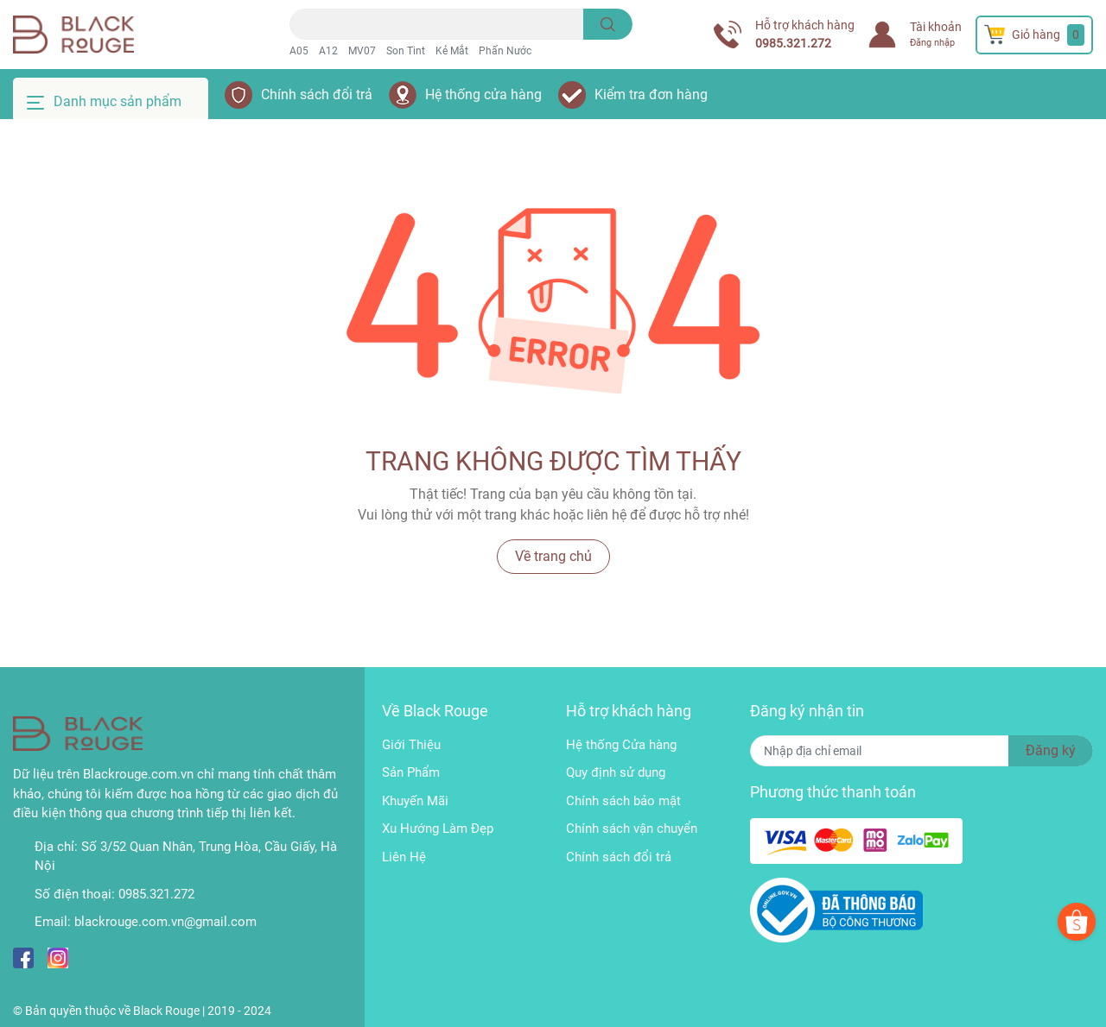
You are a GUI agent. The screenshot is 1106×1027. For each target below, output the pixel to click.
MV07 (362, 51)
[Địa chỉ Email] (921, 750)
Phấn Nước (505, 51)
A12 (328, 51)
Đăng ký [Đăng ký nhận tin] (1051, 750)
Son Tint (405, 51)
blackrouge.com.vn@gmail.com (165, 921)
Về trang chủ (553, 556)
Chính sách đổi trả (316, 94)
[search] (607, 24)
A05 (298, 51)
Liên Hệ (404, 857)
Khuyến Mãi (415, 801)
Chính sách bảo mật (623, 801)
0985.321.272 (793, 43)
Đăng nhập (932, 42)
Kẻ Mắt (451, 51)
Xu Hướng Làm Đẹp (437, 828)
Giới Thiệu (411, 745)
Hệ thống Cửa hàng (621, 745)
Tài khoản (936, 27)
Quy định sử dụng (615, 772)
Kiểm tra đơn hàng (651, 94)
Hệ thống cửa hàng (483, 94)
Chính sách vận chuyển (631, 828)
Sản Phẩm (411, 772)
